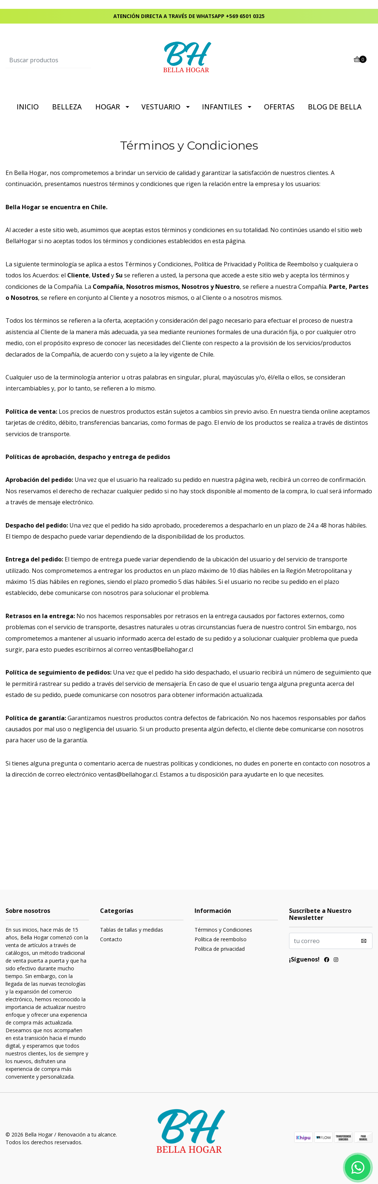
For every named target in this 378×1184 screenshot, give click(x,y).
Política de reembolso (221, 939)
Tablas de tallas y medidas (131, 929)
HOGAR (107, 107)
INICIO (28, 107)
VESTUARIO (161, 107)
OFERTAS (279, 107)
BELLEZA (67, 107)
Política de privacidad (220, 948)
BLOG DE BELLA (334, 107)
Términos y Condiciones (223, 929)
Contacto (111, 939)
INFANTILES (222, 107)
